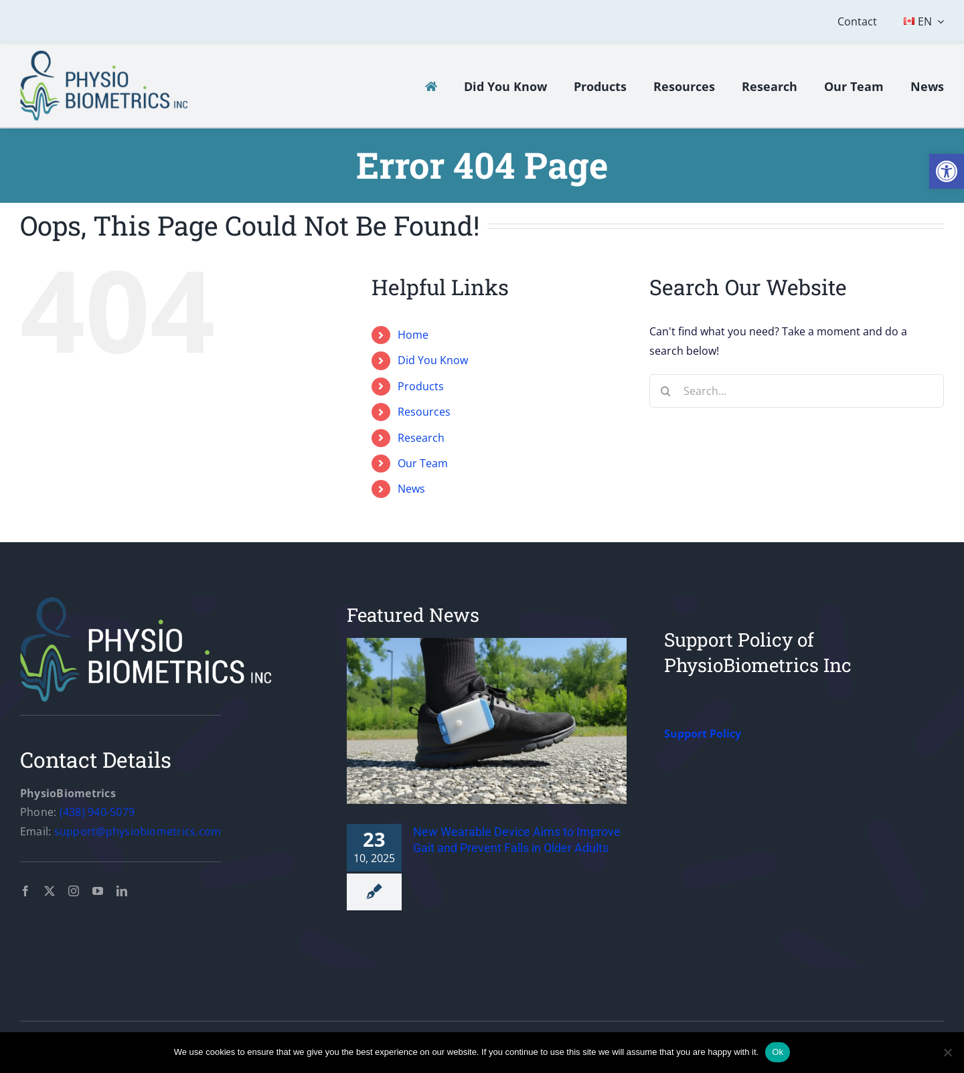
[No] (947, 1052)
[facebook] (25, 891)
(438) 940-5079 (97, 812)
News (411, 488)
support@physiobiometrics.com (138, 831)
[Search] (666, 391)
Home (413, 334)
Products (421, 386)
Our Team (423, 463)
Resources (424, 411)
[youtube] (97, 891)
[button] (946, 171)
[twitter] (49, 891)
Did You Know (433, 360)
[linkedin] (121, 891)
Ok (777, 1052)
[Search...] (796, 391)
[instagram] (73, 891)
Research (421, 437)
